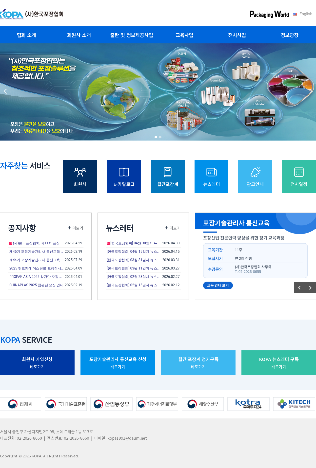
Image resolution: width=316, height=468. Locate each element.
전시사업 (237, 34)
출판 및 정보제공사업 (131, 34)
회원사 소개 (79, 34)
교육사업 (184, 34)
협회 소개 (26, 34)
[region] (158, 91)
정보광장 (289, 34)
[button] (5, 91)
